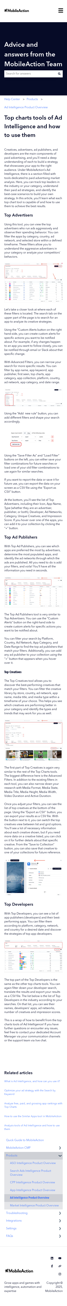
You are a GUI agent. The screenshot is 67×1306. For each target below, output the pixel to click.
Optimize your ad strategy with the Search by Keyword (30, 1092)
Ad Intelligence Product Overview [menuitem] (29, 1197)
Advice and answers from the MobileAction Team (33, 55)
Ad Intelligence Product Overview (26, 107)
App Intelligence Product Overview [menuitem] (32, 1190)
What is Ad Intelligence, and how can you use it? (32, 1081)
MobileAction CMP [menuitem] (18, 1148)
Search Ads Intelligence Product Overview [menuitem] (30, 1173)
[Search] (59, 73)
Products (32, 99)
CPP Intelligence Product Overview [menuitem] (32, 1182)
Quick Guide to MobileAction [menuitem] (25, 1140)
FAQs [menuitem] (9, 1236)
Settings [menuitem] (11, 1228)
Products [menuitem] (11, 1155)
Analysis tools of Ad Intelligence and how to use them (32, 1127)
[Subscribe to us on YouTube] (60, 1258)
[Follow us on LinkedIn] (52, 1258)
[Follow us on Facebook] (52, 1266)
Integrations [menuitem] (14, 1220)
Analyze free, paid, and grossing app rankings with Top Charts (33, 1105)
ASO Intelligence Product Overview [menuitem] (33, 1163)
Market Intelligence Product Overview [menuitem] (34, 1205)
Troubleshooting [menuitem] (17, 1213)
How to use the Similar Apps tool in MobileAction (32, 1116)
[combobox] (30, 73)
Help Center (12, 99)
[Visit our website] (60, 1266)
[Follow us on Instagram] (60, 1274)
